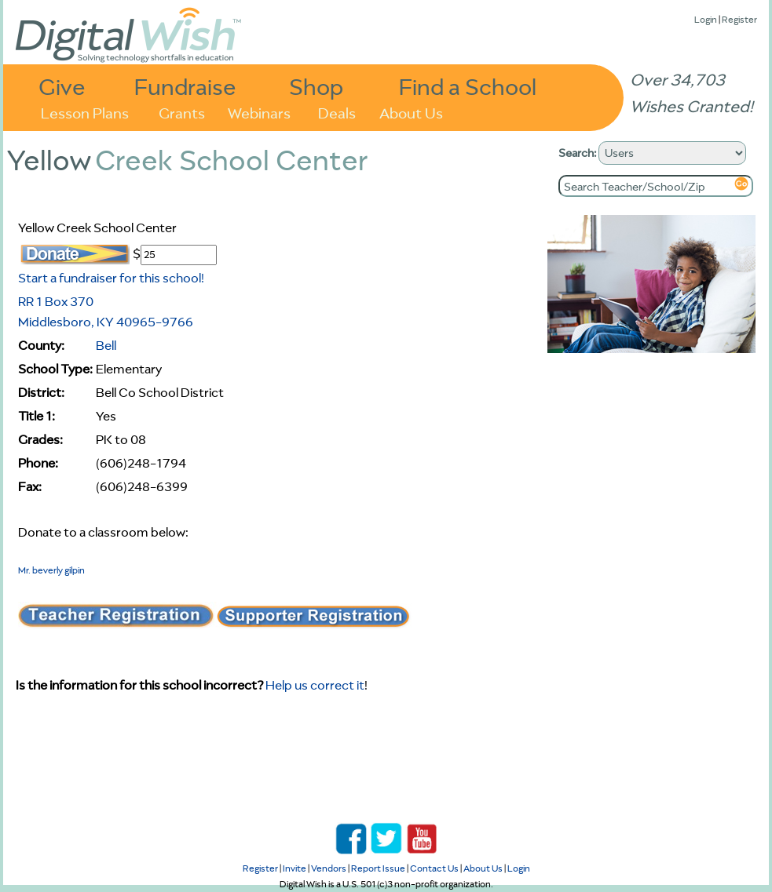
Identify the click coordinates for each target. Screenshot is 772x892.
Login (705, 19)
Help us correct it (314, 685)
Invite (294, 868)
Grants (182, 112)
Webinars (259, 112)
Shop (316, 85)
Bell (106, 345)
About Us (411, 112)
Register (739, 19)
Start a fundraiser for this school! (111, 277)
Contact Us (434, 868)
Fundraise (185, 85)
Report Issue (378, 868)
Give (62, 85)
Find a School (467, 85)
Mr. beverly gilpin (51, 570)
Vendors (328, 868)
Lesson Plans (85, 112)
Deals (337, 112)
